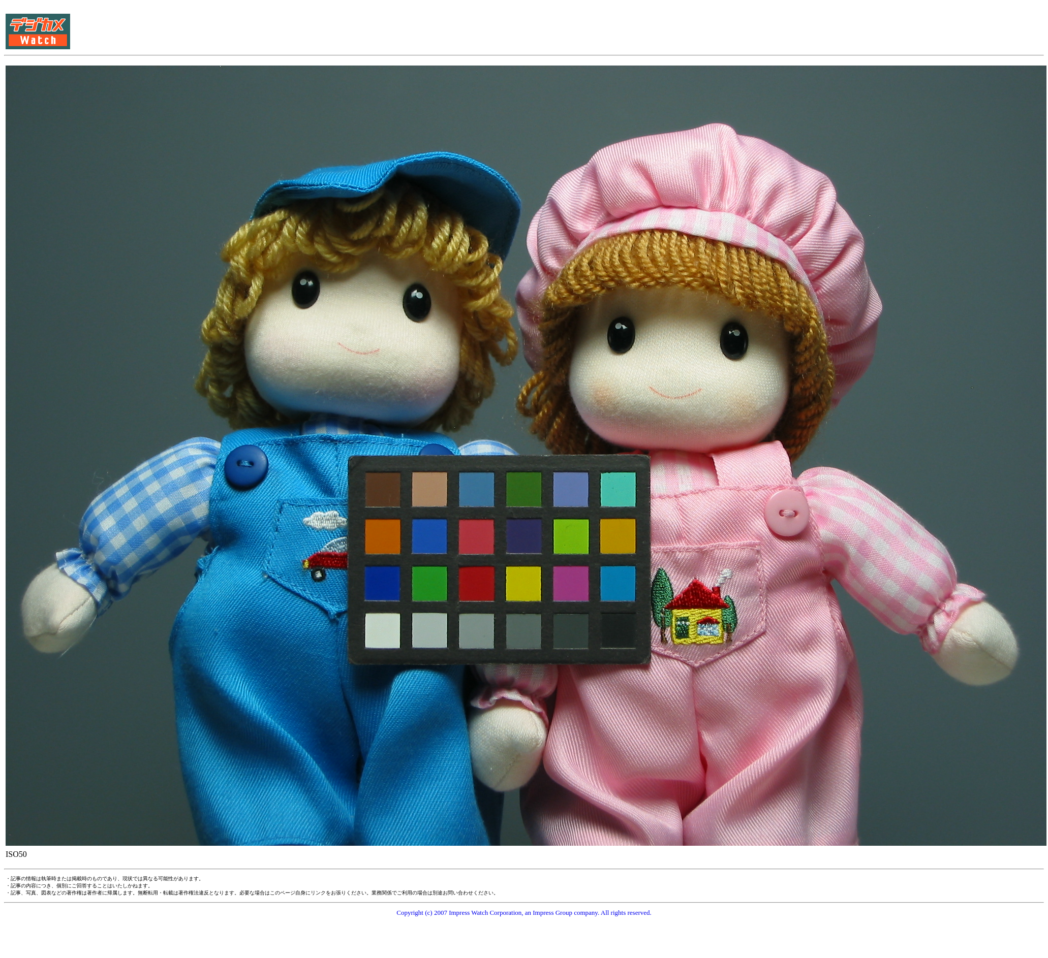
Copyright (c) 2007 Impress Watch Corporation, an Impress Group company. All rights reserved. (524, 912)
